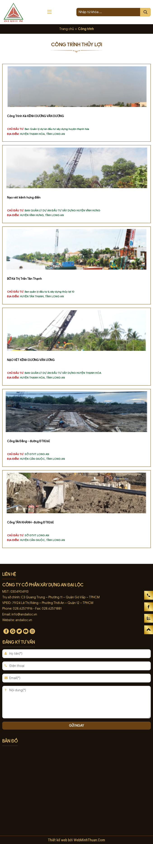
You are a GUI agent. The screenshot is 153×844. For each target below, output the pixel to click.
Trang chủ (66, 29)
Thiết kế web (58, 840)
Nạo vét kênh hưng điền (23, 197)
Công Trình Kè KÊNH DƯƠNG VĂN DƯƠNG (35, 116)
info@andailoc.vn (24, 614)
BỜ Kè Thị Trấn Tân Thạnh (24, 279)
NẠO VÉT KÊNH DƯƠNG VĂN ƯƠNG (31, 360)
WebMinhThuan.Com (89, 840)
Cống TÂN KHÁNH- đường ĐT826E (30, 522)
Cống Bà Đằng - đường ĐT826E (28, 441)
